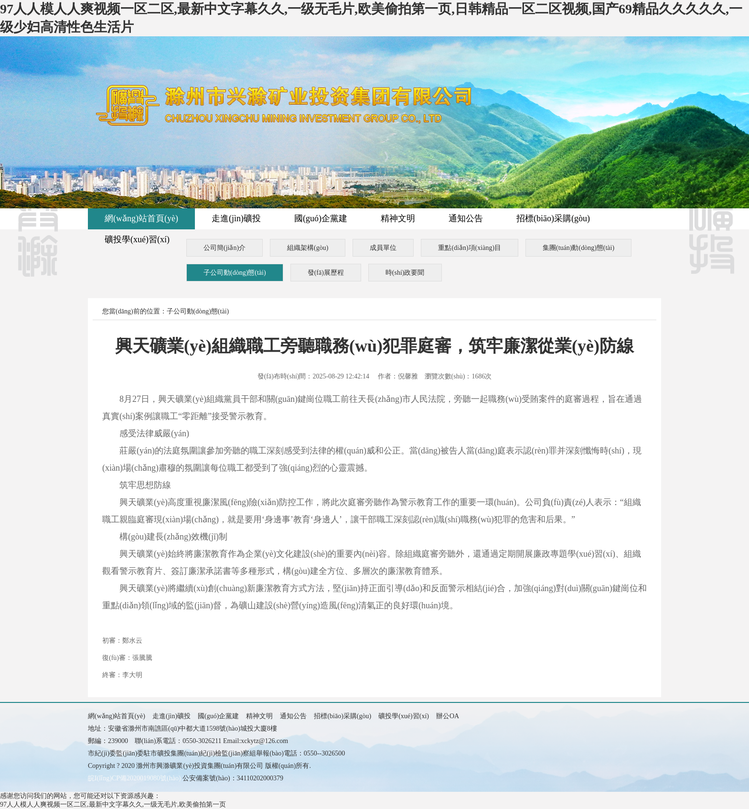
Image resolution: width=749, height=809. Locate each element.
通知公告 (466, 218)
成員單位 (383, 247)
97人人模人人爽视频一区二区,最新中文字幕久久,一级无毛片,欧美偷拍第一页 (113, 804)
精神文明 (398, 218)
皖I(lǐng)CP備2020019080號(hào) (134, 778)
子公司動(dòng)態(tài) (234, 272)
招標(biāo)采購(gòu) (553, 218)
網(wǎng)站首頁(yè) (141, 218)
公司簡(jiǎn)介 (224, 247)
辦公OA (447, 716)
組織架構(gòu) (307, 247)
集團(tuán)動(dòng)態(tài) (578, 247)
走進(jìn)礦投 (236, 218)
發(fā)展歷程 (326, 272)
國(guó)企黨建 (320, 218)
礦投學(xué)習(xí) (137, 239)
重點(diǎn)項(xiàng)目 (469, 247)
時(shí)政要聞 (405, 272)
